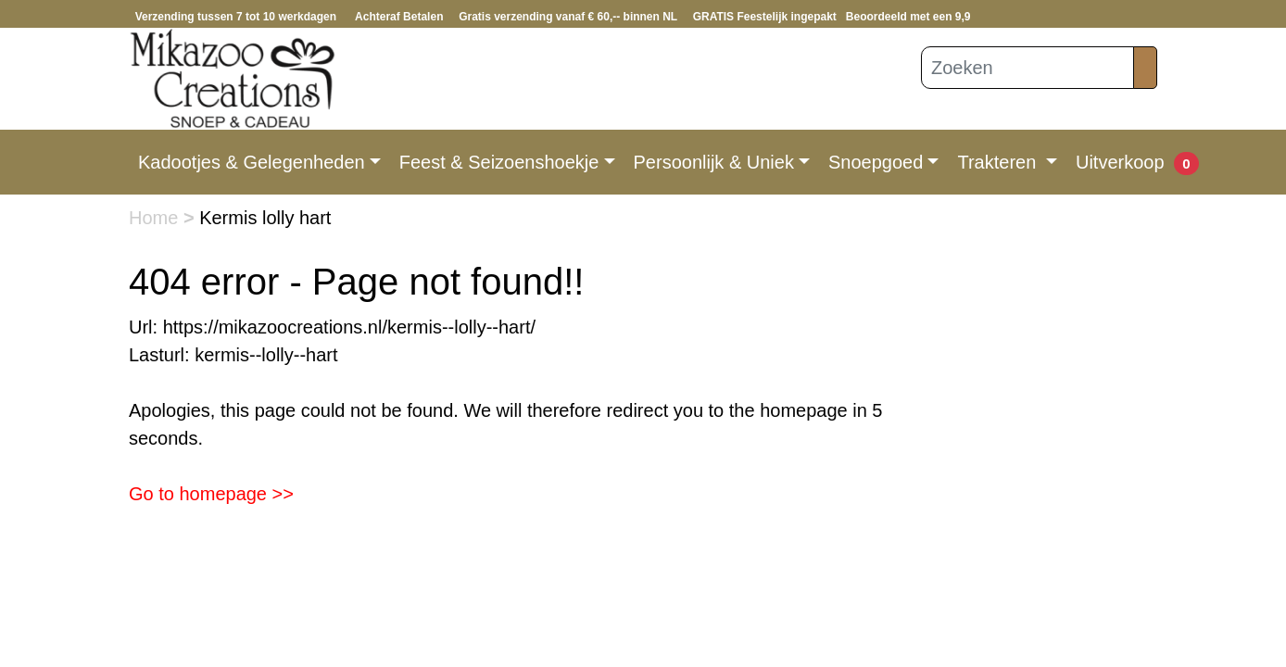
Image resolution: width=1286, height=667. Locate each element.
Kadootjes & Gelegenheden (251, 162)
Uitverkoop (1120, 162)
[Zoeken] (1027, 67)
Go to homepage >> (211, 494)
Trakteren (998, 162)
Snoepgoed (875, 162)
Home (156, 218)
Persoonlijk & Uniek (714, 162)
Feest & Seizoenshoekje (499, 162)
